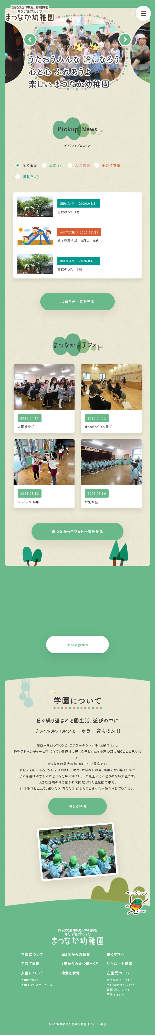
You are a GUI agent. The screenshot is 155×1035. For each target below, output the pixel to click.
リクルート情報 (119, 963)
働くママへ (116, 954)
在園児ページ (118, 972)
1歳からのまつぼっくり (80, 963)
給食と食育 (70, 972)
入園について (32, 972)
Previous (30, 39)
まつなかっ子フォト (119, 980)
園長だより (31, 176)
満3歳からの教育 (75, 954)
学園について (32, 954)
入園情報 (82, 165)
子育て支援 (111, 165)
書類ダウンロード (118, 989)
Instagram (77, 644)
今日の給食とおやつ (120, 985)
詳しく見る (77, 806)
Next (125, 39)
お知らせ (56, 165)
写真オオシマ (116, 994)
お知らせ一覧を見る (77, 301)
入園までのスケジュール (37, 985)
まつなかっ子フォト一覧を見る (77, 531)
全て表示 (30, 165)
